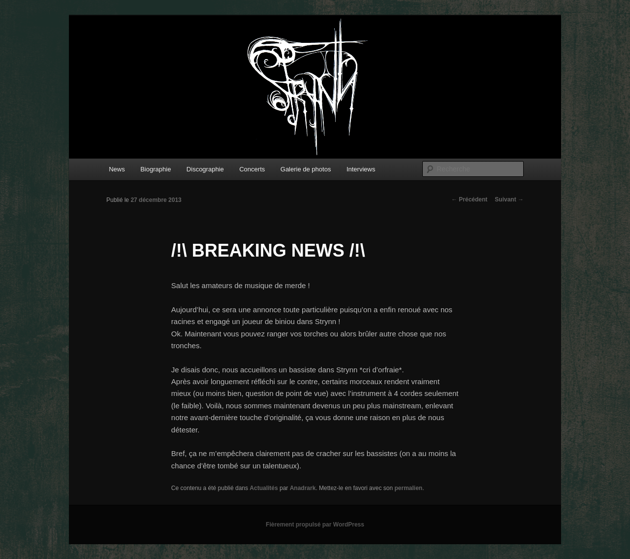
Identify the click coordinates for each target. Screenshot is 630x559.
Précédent (469, 199)
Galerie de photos (306, 169)
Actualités (264, 488)
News (117, 169)
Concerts (252, 169)
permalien (408, 488)
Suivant (509, 199)
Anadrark (303, 488)
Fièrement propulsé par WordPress (315, 524)
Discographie (205, 169)
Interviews (361, 169)
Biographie (155, 169)
